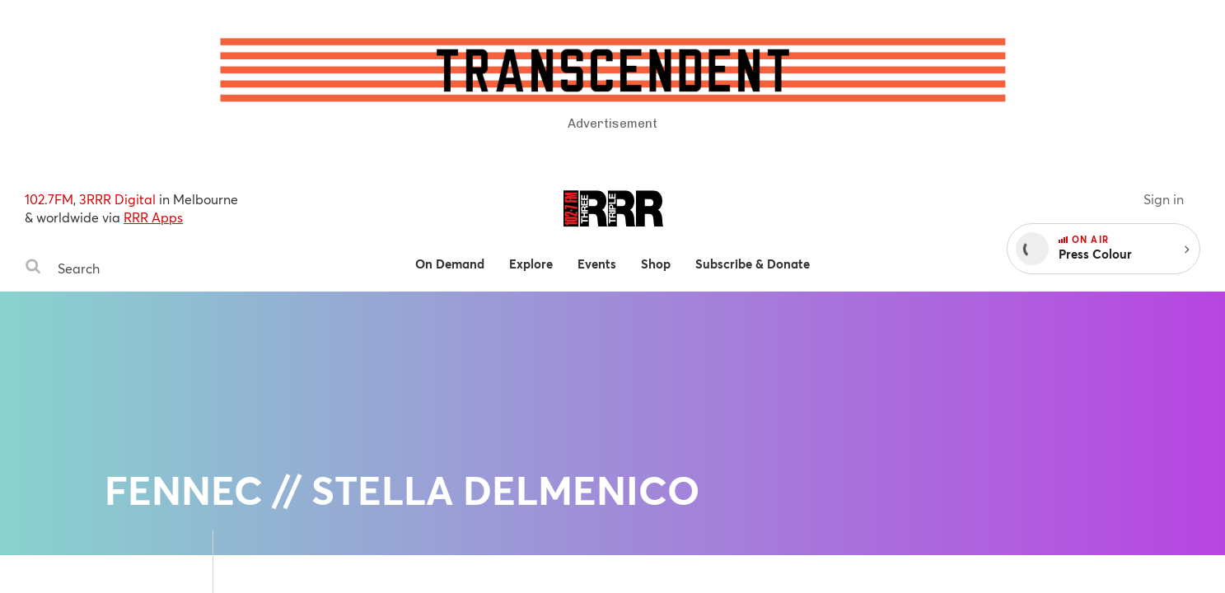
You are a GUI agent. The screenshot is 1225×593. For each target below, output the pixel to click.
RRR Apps (153, 217)
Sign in (1163, 199)
